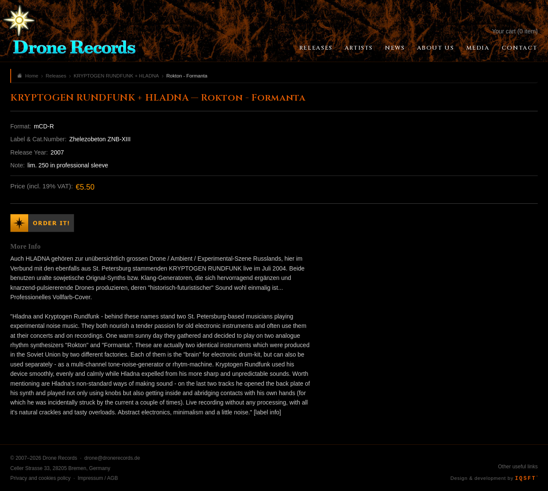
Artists (359, 48)
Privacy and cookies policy (40, 478)
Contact (520, 48)
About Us (435, 48)
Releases (316, 48)
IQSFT (526, 479)
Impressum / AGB (97, 478)
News (395, 48)
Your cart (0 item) (515, 31)
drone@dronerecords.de (112, 458)
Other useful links (518, 467)
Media (478, 48)
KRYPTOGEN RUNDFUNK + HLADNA (116, 75)
